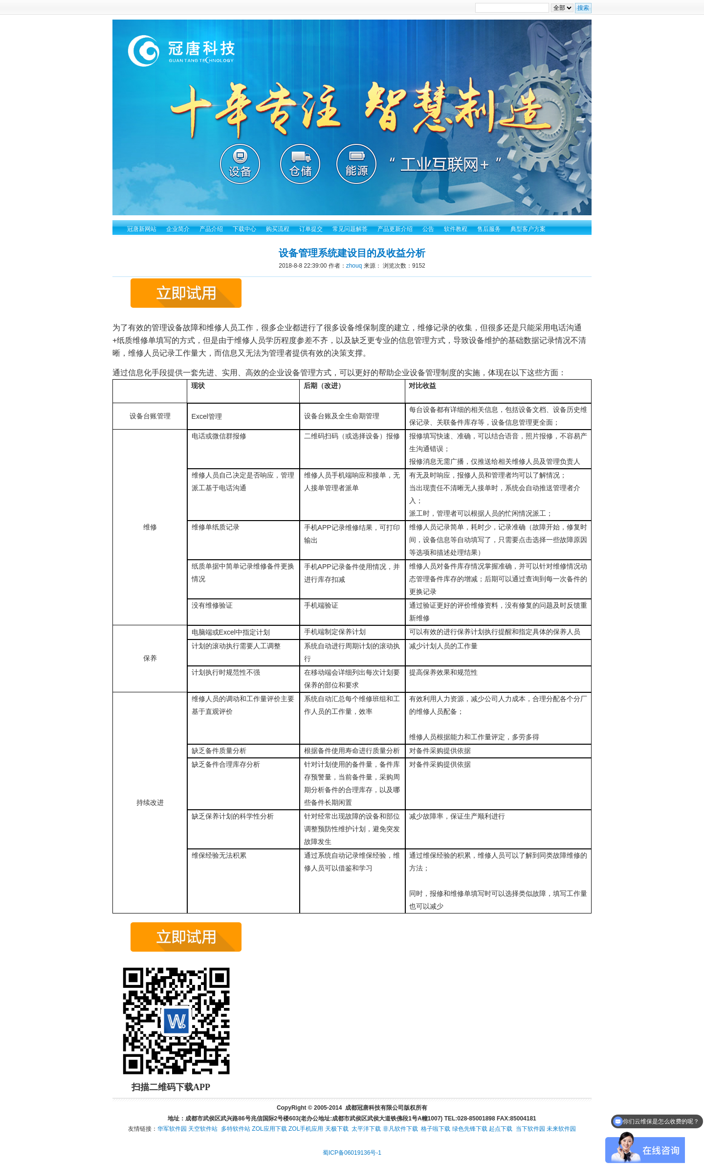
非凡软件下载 (400, 1128)
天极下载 (337, 1128)
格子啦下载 (435, 1128)
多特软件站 (235, 1128)
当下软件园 (530, 1128)
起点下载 (500, 1128)
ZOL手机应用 (305, 1128)
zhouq (354, 265)
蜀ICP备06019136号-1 (352, 1152)
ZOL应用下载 (269, 1128)
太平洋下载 (366, 1128)
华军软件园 (172, 1128)
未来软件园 (561, 1128)
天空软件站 (203, 1128)
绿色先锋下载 (469, 1128)
